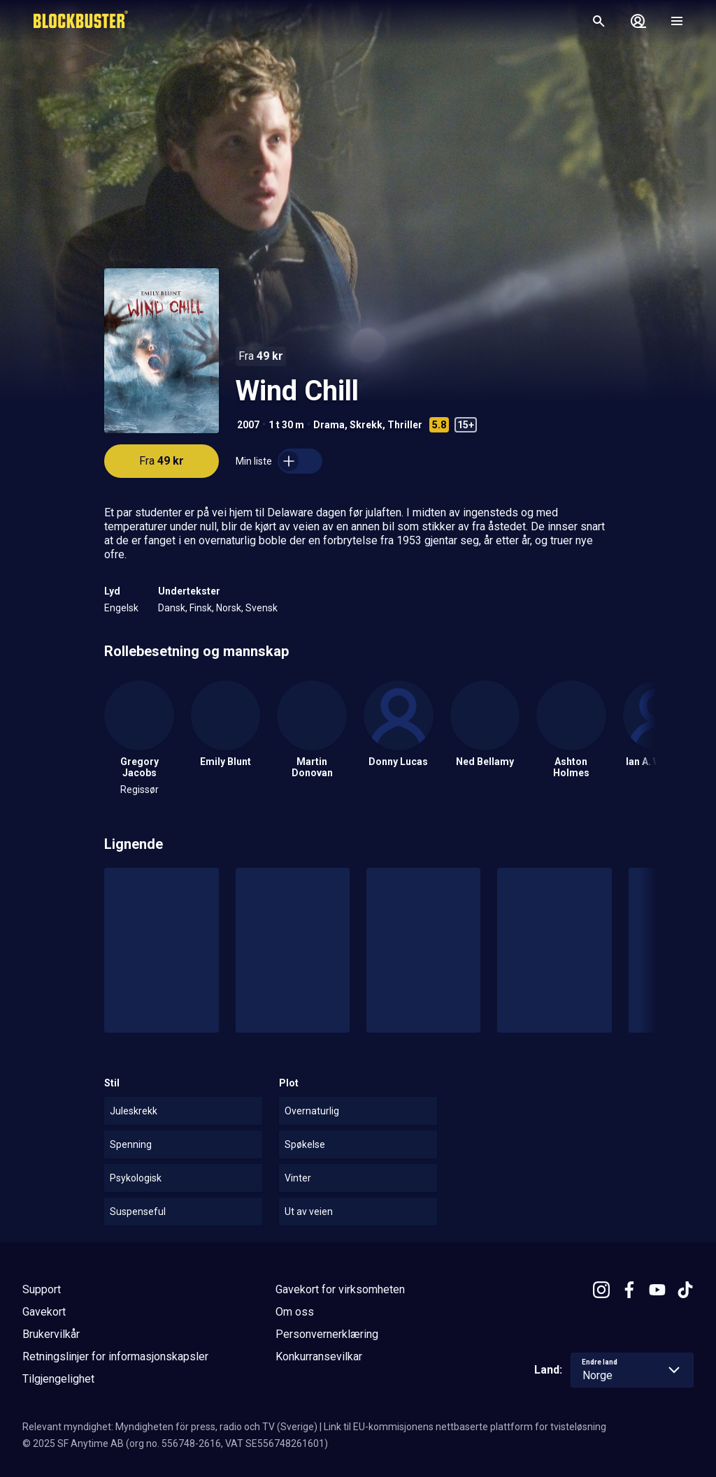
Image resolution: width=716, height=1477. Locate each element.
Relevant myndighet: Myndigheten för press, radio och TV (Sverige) (169, 1426)
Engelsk (121, 607)
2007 (248, 424)
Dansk (171, 607)
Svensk (261, 607)
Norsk (228, 607)
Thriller (404, 424)
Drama (329, 424)
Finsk (200, 607)
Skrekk (366, 424)
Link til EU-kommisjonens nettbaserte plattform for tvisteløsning (465, 1426)
